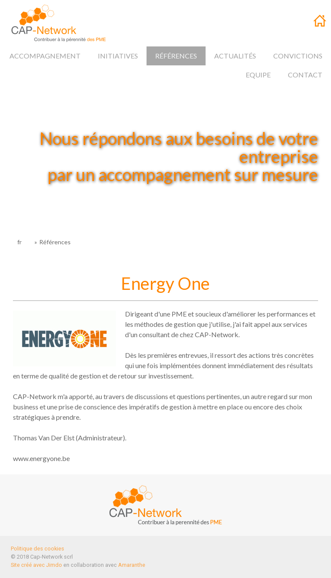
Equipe (258, 75)
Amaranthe (131, 565)
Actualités (235, 56)
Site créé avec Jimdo (36, 565)
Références (176, 56)
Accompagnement (45, 56)
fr (320, 22)
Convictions (297, 56)
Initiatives (118, 56)
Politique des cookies (37, 548)
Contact (305, 75)
